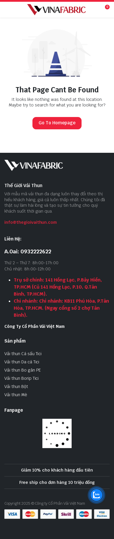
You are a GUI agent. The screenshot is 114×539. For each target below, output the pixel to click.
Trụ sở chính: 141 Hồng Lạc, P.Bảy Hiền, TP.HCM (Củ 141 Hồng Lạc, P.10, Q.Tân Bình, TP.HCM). (58, 287)
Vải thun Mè (15, 394)
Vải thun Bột (16, 386)
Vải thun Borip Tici (21, 378)
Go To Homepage (57, 123)
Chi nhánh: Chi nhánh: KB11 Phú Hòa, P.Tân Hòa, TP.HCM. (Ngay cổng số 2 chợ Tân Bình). (61, 308)
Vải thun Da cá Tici (21, 362)
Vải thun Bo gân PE (22, 370)
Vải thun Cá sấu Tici (23, 353)
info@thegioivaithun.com (30, 222)
